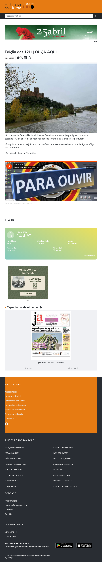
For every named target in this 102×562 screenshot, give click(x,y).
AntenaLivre (8, 203)
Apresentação (11, 392)
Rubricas (9, 509)
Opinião (8, 514)
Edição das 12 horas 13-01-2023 (22, 203)
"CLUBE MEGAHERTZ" (14, 475)
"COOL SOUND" (12, 453)
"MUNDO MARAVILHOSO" (16, 464)
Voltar (9, 219)
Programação (11, 501)
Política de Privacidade (15, 409)
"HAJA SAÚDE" (11, 486)
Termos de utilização (14, 414)
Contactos (9, 418)
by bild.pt (9, 557)
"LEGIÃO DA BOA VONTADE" (65, 486)
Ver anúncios (11, 532)
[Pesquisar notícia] (49, 16)
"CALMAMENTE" (12, 480)
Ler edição (74, 368)
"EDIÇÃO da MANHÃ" (14, 447)
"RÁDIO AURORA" (13, 458)
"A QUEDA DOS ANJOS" (63, 475)
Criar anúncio (11, 536)
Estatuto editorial (13, 396)
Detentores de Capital (15, 400)
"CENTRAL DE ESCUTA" (63, 447)
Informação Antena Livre (16, 505)
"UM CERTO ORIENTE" (63, 480)
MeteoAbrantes (89, 255)
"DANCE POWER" (60, 453)
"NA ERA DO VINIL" (13, 469)
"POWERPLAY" (59, 469)
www (28, 368)
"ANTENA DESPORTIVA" (63, 464)
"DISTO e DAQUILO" (62, 458)
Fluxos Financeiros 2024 (15, 405)
